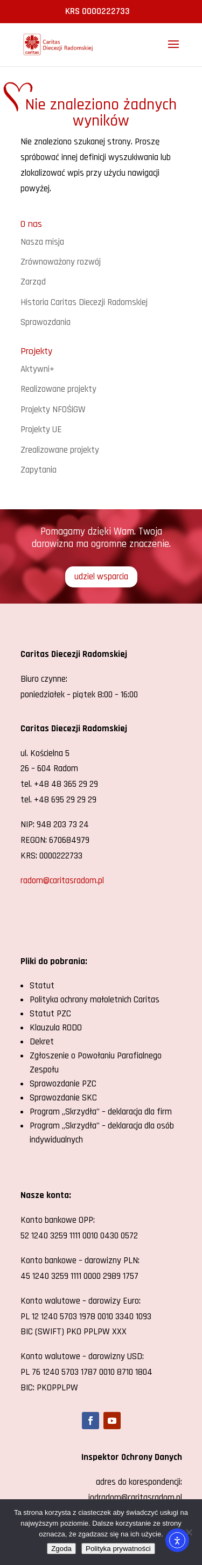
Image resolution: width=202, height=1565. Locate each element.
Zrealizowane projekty (59, 450)
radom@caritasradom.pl (62, 881)
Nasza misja (42, 242)
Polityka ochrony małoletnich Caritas (94, 1000)
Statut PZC (50, 1014)
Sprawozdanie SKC (63, 1098)
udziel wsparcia (101, 577)
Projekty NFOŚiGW (53, 410)
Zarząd (33, 282)
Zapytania (38, 470)
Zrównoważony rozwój (60, 262)
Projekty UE (41, 429)
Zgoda (61, 1549)
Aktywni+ (37, 369)
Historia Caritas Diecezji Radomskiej (84, 302)
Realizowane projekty (58, 389)
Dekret (42, 1042)
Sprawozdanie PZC (63, 1084)
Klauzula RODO (56, 1028)
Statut (42, 986)
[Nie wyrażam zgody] (188, 1532)
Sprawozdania (45, 322)
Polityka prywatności (118, 1549)
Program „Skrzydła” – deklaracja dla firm (101, 1112)
